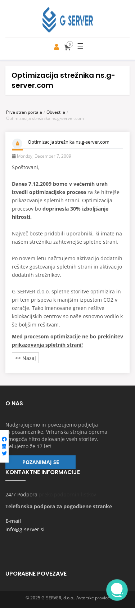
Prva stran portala (24, 112)
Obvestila (55, 112)
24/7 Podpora (21, 494)
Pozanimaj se (40, 462)
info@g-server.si (25, 529)
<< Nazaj (25, 358)
